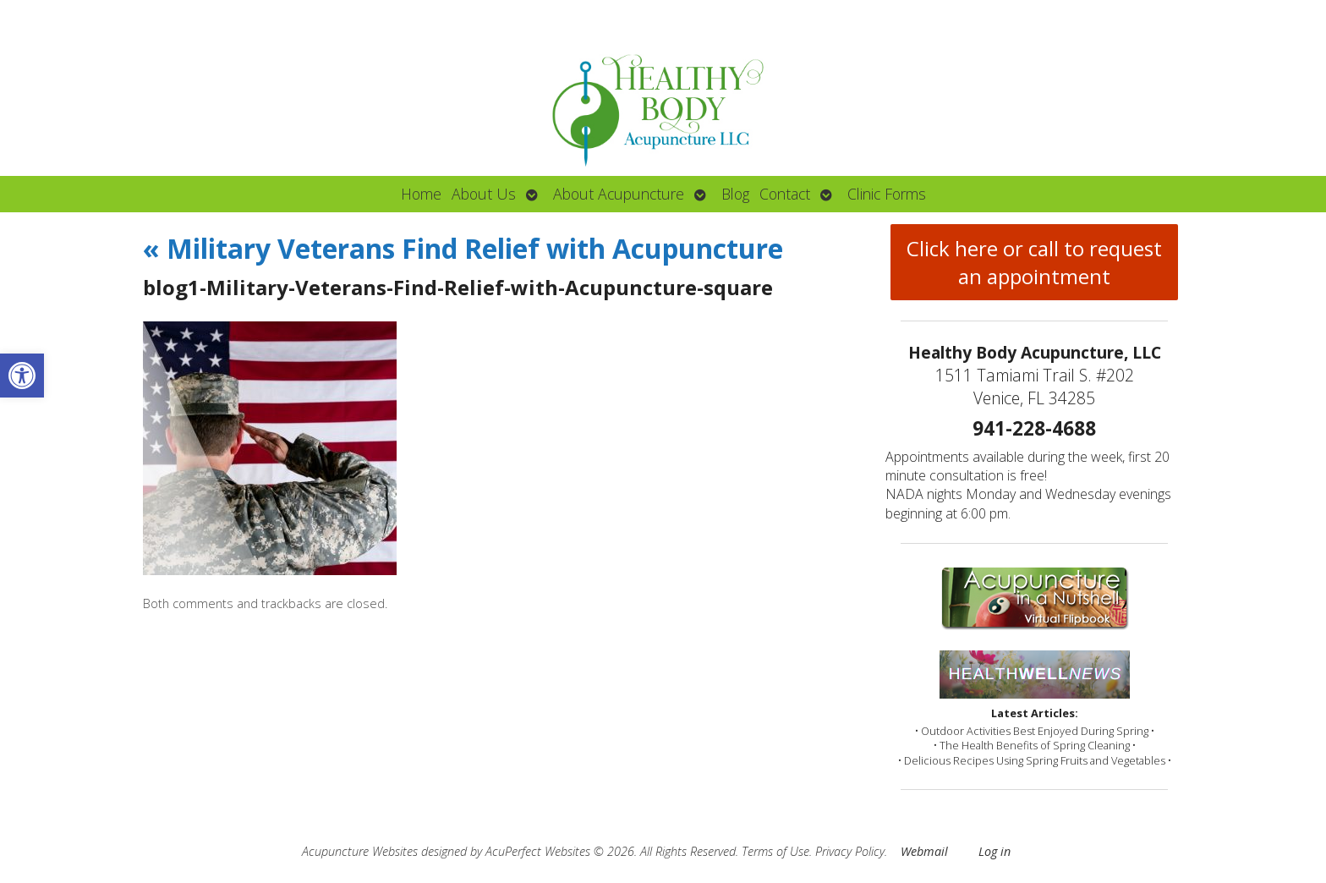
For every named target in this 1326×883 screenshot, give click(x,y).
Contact (784, 194)
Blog (735, 194)
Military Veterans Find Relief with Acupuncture (463, 248)
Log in (994, 851)
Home (421, 194)
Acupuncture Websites (360, 851)
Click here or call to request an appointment (1034, 262)
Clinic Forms (886, 194)
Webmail (924, 851)
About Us (484, 194)
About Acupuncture (618, 194)
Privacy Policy (850, 851)
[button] (22, 376)
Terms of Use (775, 851)
